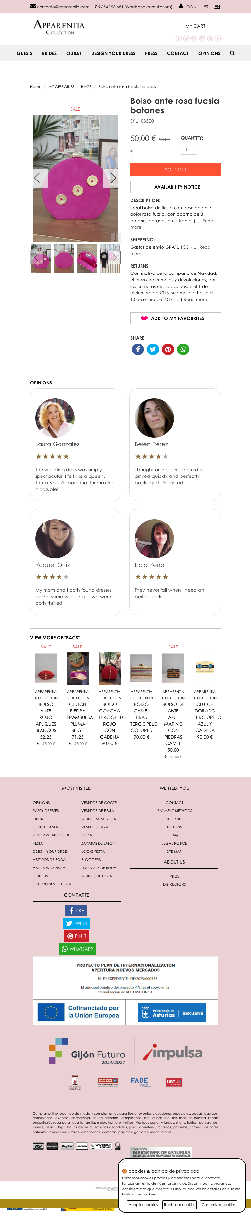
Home (36, 86)
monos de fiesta (96, 876)
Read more (195, 299)
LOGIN (188, 6)
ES (206, 6)
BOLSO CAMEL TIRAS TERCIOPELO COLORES (144, 717)
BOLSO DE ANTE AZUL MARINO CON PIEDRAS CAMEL (173, 723)
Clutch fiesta (45, 827)
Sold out (176, 169)
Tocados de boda (98, 868)
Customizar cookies (218, 1204)
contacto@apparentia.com (59, 6)
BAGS (86, 86)
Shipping (174, 819)
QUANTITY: (192, 138)
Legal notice (174, 843)
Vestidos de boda (49, 859)
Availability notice (177, 187)
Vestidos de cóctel (99, 802)
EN (217, 6)
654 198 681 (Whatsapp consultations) (133, 6)
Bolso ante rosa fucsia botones (127, 86)
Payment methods (174, 810)
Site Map (174, 851)
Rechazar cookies (179, 1204)
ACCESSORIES (61, 86)
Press (151, 53)
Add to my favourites (177, 318)
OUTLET (73, 53)
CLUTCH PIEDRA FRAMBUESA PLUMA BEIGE (80, 717)
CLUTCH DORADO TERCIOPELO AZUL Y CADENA (207, 717)
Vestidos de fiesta (97, 810)
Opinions (209, 53)
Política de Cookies (138, 1194)
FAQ (174, 835)
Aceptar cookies (143, 1204)
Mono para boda (98, 819)
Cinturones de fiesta (52, 884)
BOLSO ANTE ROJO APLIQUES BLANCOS (45, 717)
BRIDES (49, 53)
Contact (178, 53)
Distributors (174, 884)
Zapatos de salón (98, 843)
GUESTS (24, 53)
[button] (203, 26)
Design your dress (113, 53)
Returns (174, 827)
